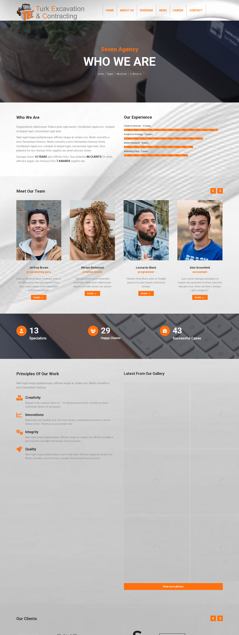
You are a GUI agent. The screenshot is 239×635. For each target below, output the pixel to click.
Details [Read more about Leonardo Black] (145, 299)
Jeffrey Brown (38, 273)
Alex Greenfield (200, 273)
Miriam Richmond (92, 273)
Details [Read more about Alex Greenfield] (199, 303)
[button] (213, 197)
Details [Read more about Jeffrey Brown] (38, 303)
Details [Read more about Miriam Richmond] (91, 299)
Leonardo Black (146, 273)
